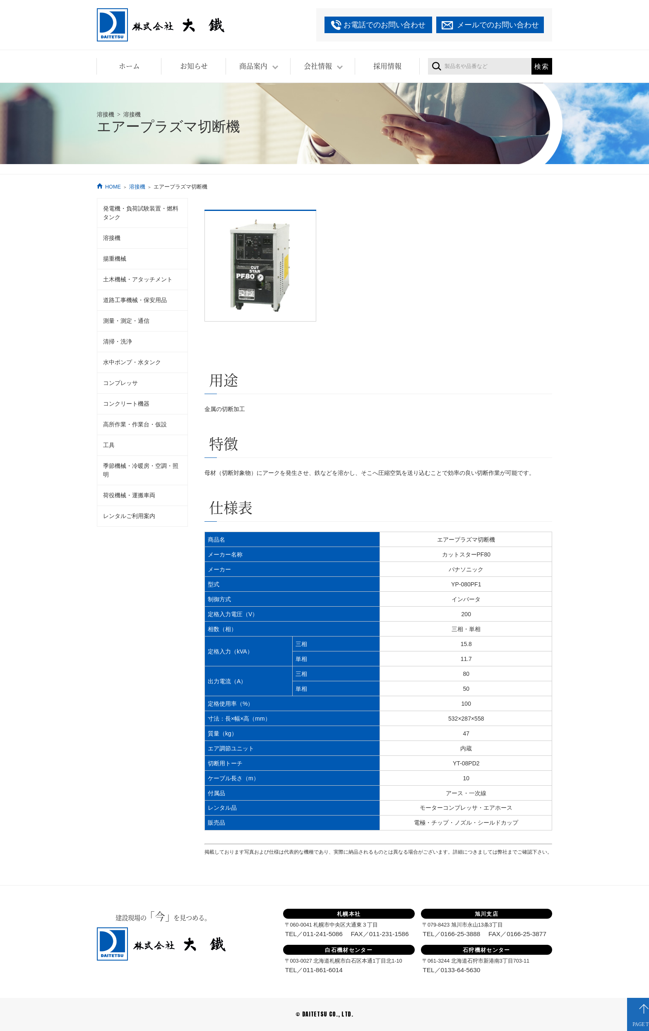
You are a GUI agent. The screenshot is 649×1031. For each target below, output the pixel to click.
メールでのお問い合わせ (498, 25)
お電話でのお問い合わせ (384, 25)
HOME (113, 187)
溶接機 (137, 187)
